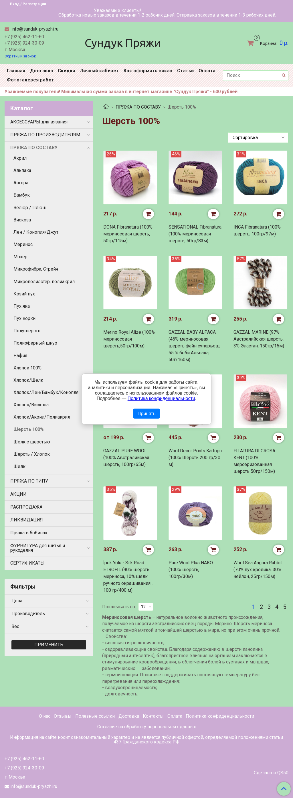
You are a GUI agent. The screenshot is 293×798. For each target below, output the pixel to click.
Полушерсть (26, 330)
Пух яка (21, 306)
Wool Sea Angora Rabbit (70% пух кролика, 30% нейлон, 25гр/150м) (257, 569)
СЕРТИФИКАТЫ (27, 563)
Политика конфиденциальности (220, 716)
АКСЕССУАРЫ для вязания (39, 122)
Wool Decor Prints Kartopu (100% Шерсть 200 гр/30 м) (195, 457)
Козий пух (24, 294)
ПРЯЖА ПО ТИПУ (29, 481)
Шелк (19, 466)
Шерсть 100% (28, 429)
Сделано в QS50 (271, 773)
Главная (16, 70)
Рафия (20, 355)
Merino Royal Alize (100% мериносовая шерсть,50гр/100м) (129, 339)
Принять (147, 413)
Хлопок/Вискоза (31, 404)
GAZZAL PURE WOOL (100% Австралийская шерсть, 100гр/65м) (126, 457)
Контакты (153, 716)
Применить (48, 644)
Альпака (22, 170)
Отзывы (63, 716)
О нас (44, 716)
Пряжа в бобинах (28, 532)
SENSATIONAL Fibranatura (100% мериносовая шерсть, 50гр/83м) (195, 233)
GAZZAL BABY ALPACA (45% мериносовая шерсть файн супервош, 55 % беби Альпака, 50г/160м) (194, 345)
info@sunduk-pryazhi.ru (34, 29)
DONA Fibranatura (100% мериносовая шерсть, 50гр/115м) (128, 233)
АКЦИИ (18, 494)
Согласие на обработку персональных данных (146, 726)
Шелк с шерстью (31, 442)
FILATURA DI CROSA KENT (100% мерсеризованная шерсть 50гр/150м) (254, 461)
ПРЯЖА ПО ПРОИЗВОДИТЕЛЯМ (45, 134)
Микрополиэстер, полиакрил (44, 281)
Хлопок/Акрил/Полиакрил (41, 417)
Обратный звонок (20, 56)
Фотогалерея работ (30, 80)
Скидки (66, 70)
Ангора (20, 182)
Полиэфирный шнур (35, 343)
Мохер (20, 256)
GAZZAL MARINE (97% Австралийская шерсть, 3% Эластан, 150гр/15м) (258, 339)
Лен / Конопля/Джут (35, 232)
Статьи (185, 70)
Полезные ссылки (95, 716)
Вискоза (22, 220)
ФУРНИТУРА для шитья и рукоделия (37, 548)
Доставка (41, 70)
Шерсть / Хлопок (31, 454)
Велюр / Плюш (29, 207)
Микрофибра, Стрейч (35, 269)
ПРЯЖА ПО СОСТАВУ (138, 107)
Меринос (23, 244)
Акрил (20, 158)
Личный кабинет (99, 70)
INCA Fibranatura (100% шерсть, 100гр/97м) (257, 230)
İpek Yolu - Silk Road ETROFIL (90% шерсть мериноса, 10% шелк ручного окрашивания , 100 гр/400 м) (128, 576)
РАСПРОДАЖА (26, 507)
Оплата (207, 70)
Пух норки (24, 318)
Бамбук (21, 195)
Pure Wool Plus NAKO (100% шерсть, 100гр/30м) (191, 569)
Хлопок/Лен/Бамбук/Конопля (45, 392)
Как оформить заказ (148, 70)
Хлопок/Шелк (28, 380)
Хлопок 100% (27, 368)
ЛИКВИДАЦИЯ (26, 520)
